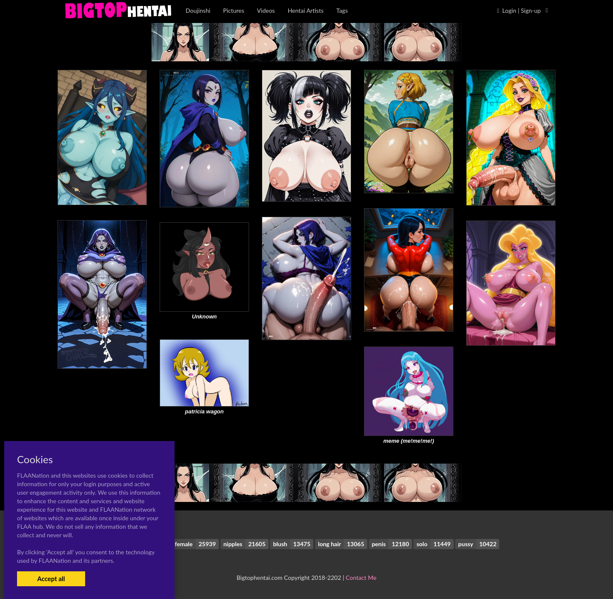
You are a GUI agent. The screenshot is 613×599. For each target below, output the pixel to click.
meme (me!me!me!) (408, 441)
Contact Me (361, 577)
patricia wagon (204, 411)
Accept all (51, 578)
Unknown (204, 316)
